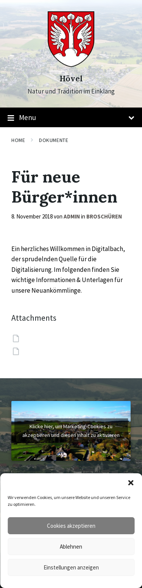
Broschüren (104, 216)
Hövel (71, 78)
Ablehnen (71, 546)
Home (18, 140)
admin (72, 216)
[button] (130, 483)
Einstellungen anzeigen (71, 567)
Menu (71, 118)
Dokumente (53, 140)
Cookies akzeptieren (71, 525)
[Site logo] (71, 65)
